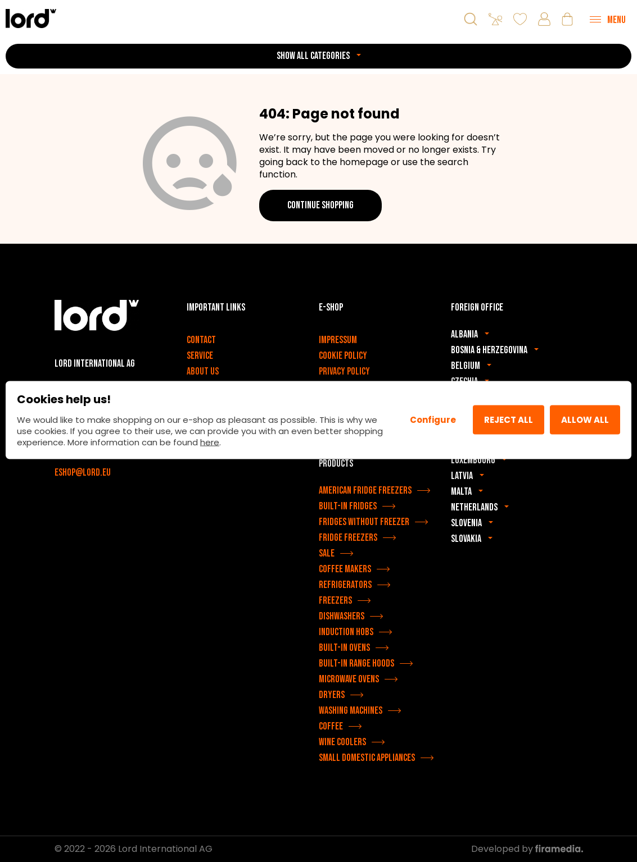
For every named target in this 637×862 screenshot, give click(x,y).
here (209, 442)
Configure (433, 420)
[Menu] (608, 19)
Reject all (508, 420)
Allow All (585, 420)
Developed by (527, 848)
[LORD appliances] (31, 18)
